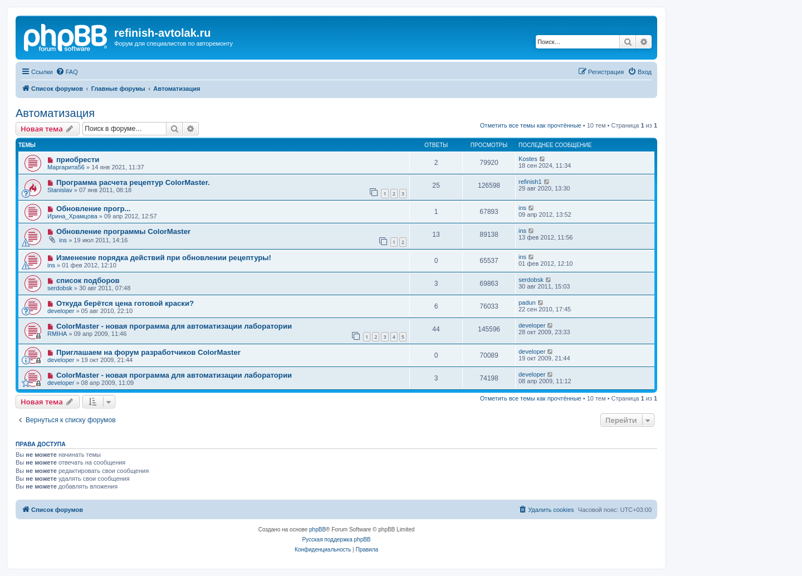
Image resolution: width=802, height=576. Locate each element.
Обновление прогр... (93, 208)
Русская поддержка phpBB (336, 539)
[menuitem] (67, 72)
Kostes (528, 158)
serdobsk (59, 288)
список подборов (88, 280)
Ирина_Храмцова (72, 216)
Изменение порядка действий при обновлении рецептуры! (163, 257)
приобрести (77, 159)
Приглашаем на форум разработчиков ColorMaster (148, 352)
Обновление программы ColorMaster (123, 231)
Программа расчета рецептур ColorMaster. (133, 182)
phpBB (317, 529)
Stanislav (59, 190)
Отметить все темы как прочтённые (530, 125)
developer (60, 310)
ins (522, 207)
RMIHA (57, 333)
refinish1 (530, 181)
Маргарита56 (66, 167)
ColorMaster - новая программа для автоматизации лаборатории (174, 326)
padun (527, 302)
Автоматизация (55, 113)
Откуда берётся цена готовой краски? (125, 303)
